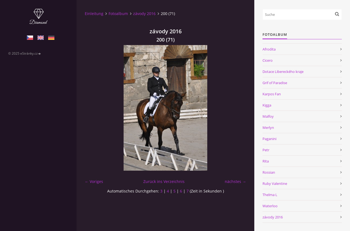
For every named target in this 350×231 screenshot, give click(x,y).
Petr (265, 149)
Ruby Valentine (274, 183)
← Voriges (94, 181)
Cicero (267, 60)
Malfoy (268, 116)
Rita (265, 161)
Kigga (266, 105)
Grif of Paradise (274, 82)
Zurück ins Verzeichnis (164, 181)
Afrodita (269, 49)
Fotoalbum (118, 13)
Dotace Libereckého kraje (283, 71)
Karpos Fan (271, 93)
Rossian (268, 172)
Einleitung (94, 13)
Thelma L (269, 194)
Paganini (269, 138)
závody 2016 (144, 13)
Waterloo (270, 205)
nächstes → (235, 181)
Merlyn (268, 127)
